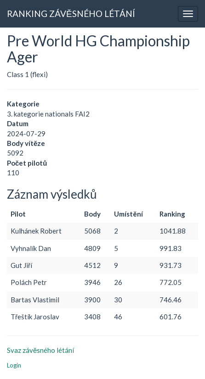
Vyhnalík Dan (31, 248)
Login (14, 365)
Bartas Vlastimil (35, 299)
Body (92, 214)
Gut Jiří (21, 265)
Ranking (172, 214)
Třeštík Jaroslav (35, 316)
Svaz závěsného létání (40, 350)
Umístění (128, 214)
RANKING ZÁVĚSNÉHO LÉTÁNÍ (71, 13)
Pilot (18, 214)
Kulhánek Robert (36, 231)
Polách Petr (29, 282)
